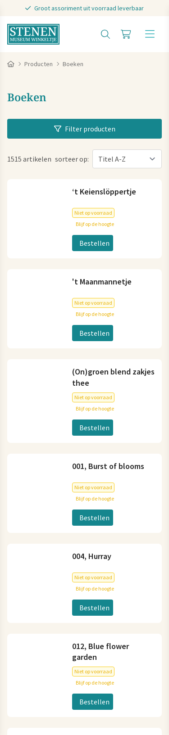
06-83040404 (26, 354)
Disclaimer (87, 675)
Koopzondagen (31, 603)
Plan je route (27, 451)
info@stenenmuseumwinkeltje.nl (59, 340)
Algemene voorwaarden (43, 662)
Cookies (99, 662)
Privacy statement (35, 675)
